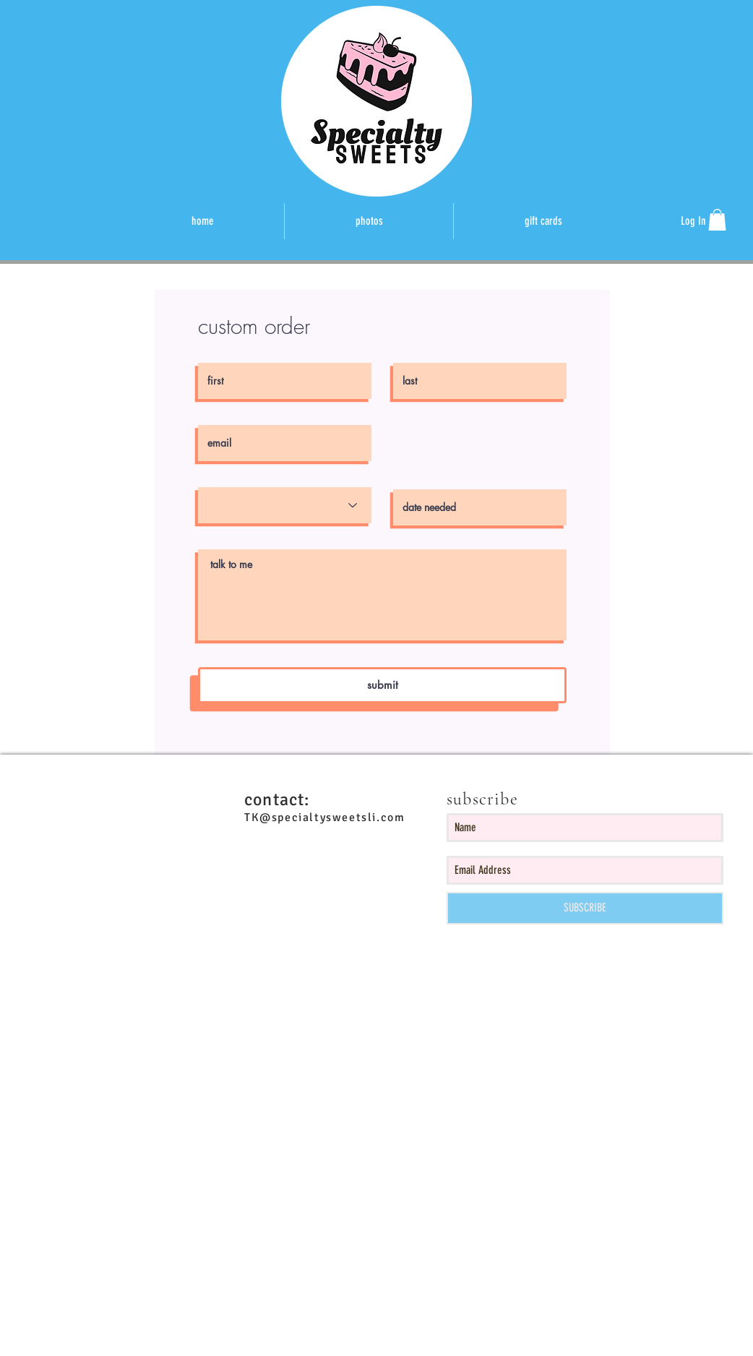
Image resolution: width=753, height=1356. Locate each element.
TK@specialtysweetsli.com (324, 817)
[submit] (382, 685)
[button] (717, 220)
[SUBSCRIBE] (585, 908)
